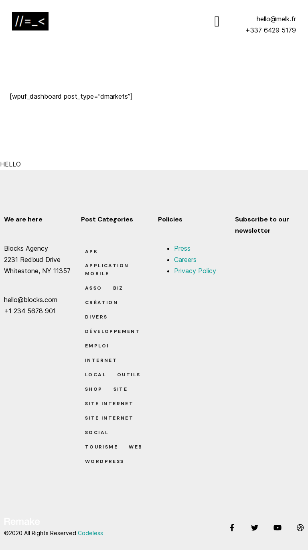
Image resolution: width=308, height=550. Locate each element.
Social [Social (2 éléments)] (97, 432)
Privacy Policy (195, 271)
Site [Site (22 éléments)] (120, 389)
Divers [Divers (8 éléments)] (96, 317)
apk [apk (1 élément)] (91, 251)
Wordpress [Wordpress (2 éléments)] (104, 461)
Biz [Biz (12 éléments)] (118, 288)
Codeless (90, 533)
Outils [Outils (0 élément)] (128, 374)
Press (182, 248)
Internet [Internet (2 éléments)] (101, 360)
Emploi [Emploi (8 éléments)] (97, 346)
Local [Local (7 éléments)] (95, 374)
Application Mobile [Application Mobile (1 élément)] (107, 269)
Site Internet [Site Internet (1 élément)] (109, 418)
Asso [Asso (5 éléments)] (93, 288)
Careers (185, 260)
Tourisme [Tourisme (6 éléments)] (101, 447)
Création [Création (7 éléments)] (101, 302)
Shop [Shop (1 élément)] (94, 389)
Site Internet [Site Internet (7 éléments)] (109, 403)
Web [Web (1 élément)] (135, 447)
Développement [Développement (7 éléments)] (112, 331)
